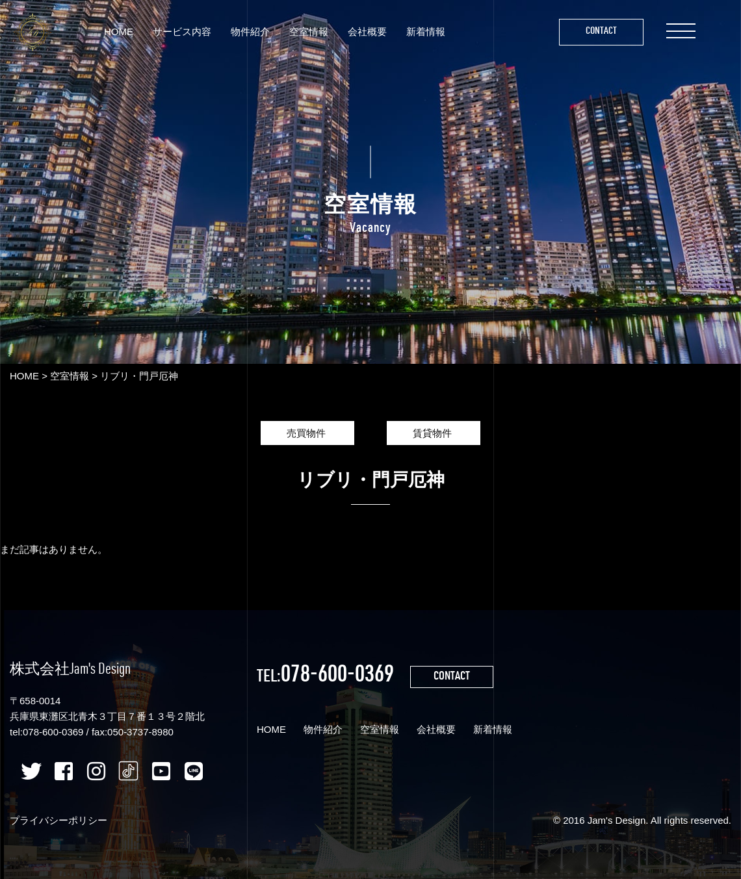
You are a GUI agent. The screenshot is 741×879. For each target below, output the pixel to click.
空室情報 (308, 31)
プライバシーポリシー (58, 820)
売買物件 (307, 433)
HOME (118, 31)
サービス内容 (182, 31)
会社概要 (367, 31)
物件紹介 (250, 31)
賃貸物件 (433, 433)
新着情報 (425, 31)
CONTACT (452, 677)
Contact (601, 31)
